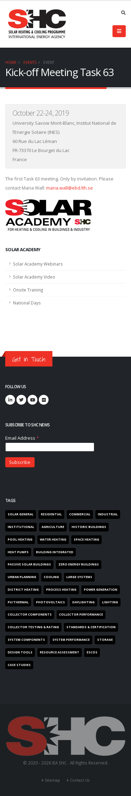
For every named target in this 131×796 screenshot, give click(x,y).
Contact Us (79, 780)
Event (48, 62)
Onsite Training (28, 290)
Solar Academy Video (34, 277)
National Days (27, 303)
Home (10, 62)
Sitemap (52, 780)
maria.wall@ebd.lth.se (69, 188)
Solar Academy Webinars (38, 264)
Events (29, 62)
